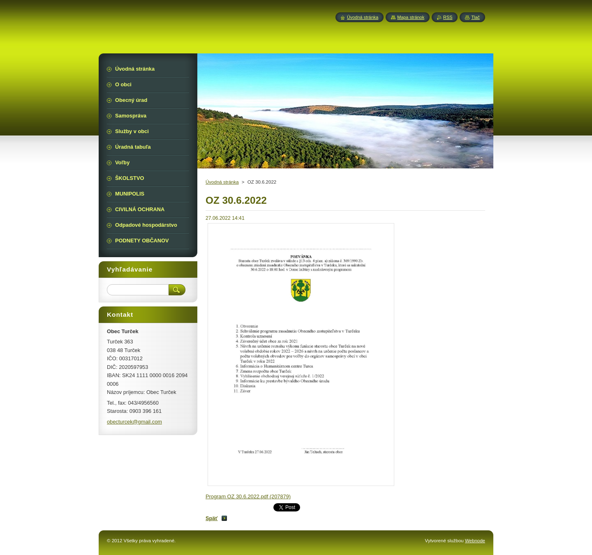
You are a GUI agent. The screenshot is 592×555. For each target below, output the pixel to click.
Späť (212, 518)
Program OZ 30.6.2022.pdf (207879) (248, 496)
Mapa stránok (410, 17)
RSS (447, 17)
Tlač (475, 17)
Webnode (475, 540)
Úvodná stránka (222, 182)
